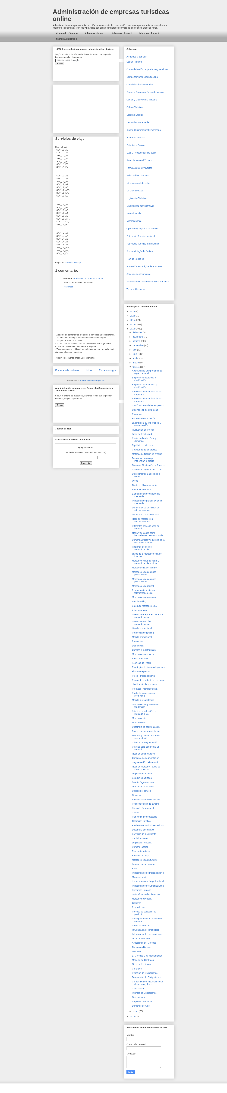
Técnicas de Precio (141, 663)
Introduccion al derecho (138, 183)
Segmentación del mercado (145, 762)
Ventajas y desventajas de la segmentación (146, 737)
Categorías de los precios (144, 449)
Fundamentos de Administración (148, 886)
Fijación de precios (141, 671)
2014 (133, 324)
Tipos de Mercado (141, 938)
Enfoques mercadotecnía (144, 606)
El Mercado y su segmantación (147, 955)
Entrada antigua (107, 370)
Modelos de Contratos (143, 960)
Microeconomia (134, 221)
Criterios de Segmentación (145, 742)
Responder (68, 287)
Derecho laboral (140, 847)
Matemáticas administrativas (140, 206)
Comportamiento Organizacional (142, 77)
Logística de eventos (142, 773)
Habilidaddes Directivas (138, 175)
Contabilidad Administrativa (139, 84)
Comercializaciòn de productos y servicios (147, 69)
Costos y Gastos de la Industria (141, 99)
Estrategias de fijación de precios (148, 667)
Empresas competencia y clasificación (144, 386)
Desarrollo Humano (141, 890)
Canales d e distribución (144, 650)
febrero (136, 367)
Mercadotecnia (133, 213)
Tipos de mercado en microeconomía (142, 520)
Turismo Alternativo (135, 289)
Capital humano (140, 838)
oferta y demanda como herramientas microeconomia (147, 534)
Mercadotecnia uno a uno (144, 597)
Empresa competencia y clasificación (144, 379)
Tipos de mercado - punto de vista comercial (146, 768)
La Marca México (134, 190)
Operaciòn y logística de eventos (142, 228)
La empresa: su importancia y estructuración (146, 424)
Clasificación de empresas (145, 410)
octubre (136, 341)
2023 (133, 315)
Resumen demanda (141, 489)
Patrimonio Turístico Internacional (142, 243)
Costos (135, 812)
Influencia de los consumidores (147, 934)
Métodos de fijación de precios (147, 454)
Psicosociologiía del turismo (145, 804)
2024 (133, 311)
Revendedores (139, 907)
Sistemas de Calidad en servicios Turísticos (147, 281)
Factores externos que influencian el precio (143, 459)
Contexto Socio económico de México (145, 92)
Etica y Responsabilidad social (141, 152)
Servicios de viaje (140, 855)
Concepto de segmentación (145, 758)
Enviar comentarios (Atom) (92, 380)
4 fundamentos (139, 610)
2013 (133, 328)
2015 (133, 320)
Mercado (136, 951)
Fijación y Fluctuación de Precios (148, 465)
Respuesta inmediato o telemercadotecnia (143, 591)
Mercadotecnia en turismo (145, 860)
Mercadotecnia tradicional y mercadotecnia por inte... (145, 562)
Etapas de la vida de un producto (148, 680)
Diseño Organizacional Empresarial (143, 130)
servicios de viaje (73, 262)
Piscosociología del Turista (139, 251)
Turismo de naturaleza (143, 786)
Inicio (89, 370)
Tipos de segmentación (143, 753)
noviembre (137, 336)
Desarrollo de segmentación (146, 727)
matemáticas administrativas (146, 894)
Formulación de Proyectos (139, 168)
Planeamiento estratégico (144, 816)
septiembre (138, 345)
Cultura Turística (134, 107)
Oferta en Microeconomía (144, 485)
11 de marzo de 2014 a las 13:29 (88, 278)
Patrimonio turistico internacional (148, 825)
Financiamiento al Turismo (139, 160)
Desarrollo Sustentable (137, 122)
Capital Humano (134, 61)
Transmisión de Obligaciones (146, 977)
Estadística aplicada (142, 778)
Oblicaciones (138, 997)
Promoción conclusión (143, 632)
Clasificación (138, 988)
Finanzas (136, 795)
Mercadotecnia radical (143, 586)
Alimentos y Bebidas (136, 56)
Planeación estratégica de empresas (144, 266)
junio (135, 354)
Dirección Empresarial (143, 808)
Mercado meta (139, 718)
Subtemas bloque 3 (149, 33)
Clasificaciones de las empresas (148, 405)
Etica (134, 868)
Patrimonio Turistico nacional (140, 236)
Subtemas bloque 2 (121, 33)
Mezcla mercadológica (143, 700)
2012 (133, 1016)
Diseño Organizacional (143, 782)
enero (135, 1011)
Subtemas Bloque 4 (66, 39)
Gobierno (136, 903)
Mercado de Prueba (141, 898)
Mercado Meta (139, 722)
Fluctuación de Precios (143, 430)
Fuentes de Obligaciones (144, 993)
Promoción (137, 641)
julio (134, 349)
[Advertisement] (9, 1022)
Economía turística (141, 851)
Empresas (137, 414)
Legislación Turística (136, 198)
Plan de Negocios (135, 259)
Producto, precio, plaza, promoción (143, 694)
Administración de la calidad (146, 799)
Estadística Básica (135, 145)
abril (134, 358)
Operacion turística (141, 821)
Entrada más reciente (67, 370)
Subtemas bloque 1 (94, 33)
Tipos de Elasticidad (142, 434)
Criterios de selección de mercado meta (144, 712)
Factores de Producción (143, 418)
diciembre (137, 332)
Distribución (138, 645)
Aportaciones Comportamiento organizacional (147, 372)
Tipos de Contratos (141, 964)
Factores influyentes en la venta (147, 469)
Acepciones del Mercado (144, 943)
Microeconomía (139, 877)
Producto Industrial (141, 925)
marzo (135, 362)
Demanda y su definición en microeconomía (145, 509)
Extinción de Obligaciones (145, 973)
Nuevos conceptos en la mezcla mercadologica (147, 615)
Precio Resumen (140, 658)
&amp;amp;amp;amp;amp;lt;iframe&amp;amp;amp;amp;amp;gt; (90, 71)
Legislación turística (141, 842)
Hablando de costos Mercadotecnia (142, 548)
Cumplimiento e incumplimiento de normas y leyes (147, 983)
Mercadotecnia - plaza (143, 654)
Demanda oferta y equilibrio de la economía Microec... (148, 541)
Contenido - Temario (67, 33)
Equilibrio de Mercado (142, 445)
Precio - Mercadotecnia (143, 676)
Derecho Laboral (134, 115)
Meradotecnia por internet (144, 567)
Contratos (137, 968)
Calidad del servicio (141, 791)
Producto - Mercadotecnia (144, 689)
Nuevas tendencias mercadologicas (141, 622)
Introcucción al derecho (143, 864)
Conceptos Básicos (141, 947)
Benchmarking (139, 601)
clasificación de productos (144, 684)
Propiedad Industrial (142, 1001)
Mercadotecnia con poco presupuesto (144, 573)
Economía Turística (135, 137)
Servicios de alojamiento (138, 274)
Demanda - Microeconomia (145, 514)
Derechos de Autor (141, 1006)
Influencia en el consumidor (145, 930)
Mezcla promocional (142, 628)
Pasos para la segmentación (146, 731)
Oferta (135, 481)
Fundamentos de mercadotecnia (148, 873)
